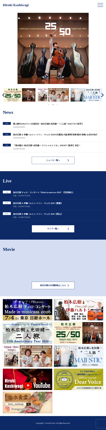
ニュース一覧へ (53, 160)
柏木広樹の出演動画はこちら (53, 285)
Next (102, 95)
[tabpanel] (19, 95)
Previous (4, 95)
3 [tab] (57, 104)
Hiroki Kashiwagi (16, 5)
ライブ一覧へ (53, 229)
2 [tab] (53, 104)
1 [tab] (48, 104)
